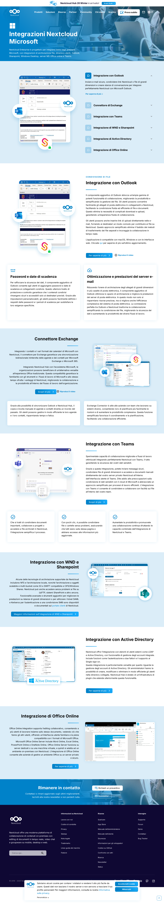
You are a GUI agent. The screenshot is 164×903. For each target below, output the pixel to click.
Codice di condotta (68, 824)
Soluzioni (50, 12)
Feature (64, 853)
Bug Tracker (143, 838)
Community (86, 12)
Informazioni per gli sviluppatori (110, 843)
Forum (140, 824)
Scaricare (101, 820)
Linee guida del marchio (70, 848)
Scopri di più (109, 3)
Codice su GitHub (105, 848)
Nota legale (65, 838)
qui (101, 243)
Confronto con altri (105, 853)
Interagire (142, 814)
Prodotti (38, 12)
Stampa (64, 834)
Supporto (141, 820)
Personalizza (43, 897)
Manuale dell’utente (105, 834)
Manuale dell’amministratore (109, 829)
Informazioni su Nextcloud (72, 814)
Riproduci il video (124, 255)
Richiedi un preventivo (107, 788)
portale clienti (58, 605)
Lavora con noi (67, 820)
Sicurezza (102, 838)
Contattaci (143, 12)
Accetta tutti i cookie (126, 884)
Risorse (62, 12)
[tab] (120, 76)
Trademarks (65, 843)
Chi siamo (100, 12)
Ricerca (101, 857)
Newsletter (102, 796)
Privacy (64, 829)
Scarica (112, 12)
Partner (73, 12)
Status (100, 867)
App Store (102, 824)
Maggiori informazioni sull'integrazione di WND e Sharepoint (45, 614)
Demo (140, 829)
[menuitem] (150, 12)
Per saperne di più (94, 94)
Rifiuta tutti (126, 889)
